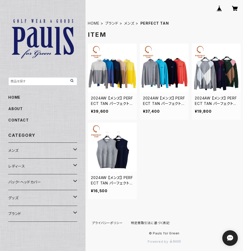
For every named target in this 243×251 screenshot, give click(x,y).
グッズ (13, 198)
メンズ (129, 23)
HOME (93, 23)
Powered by (164, 241)
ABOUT (15, 108)
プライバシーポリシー (107, 223)
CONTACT (18, 120)
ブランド (111, 23)
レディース (16, 166)
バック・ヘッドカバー (24, 182)
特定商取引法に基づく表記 (150, 223)
